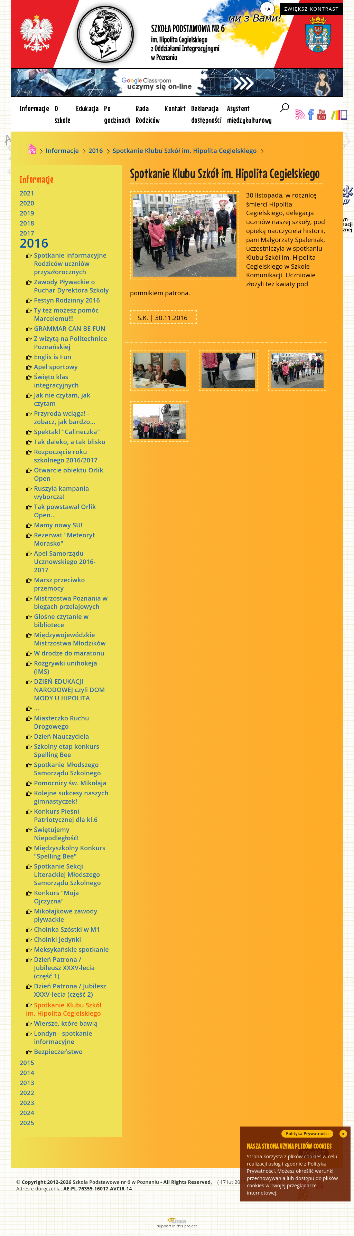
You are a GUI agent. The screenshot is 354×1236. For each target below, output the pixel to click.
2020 (27, 203)
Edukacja (87, 108)
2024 (27, 1113)
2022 (27, 1093)
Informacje (34, 108)
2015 (27, 1062)
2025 (27, 1123)
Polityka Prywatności (307, 1134)
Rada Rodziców (147, 114)
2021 (27, 193)
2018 (27, 223)
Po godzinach (117, 114)
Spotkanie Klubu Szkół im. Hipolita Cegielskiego (185, 150)
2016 (95, 150)
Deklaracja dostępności (206, 114)
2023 (27, 1103)
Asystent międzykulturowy (249, 114)
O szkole (63, 114)
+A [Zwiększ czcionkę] (267, 9)
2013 (27, 1083)
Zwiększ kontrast (311, 9)
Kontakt (175, 108)
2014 (27, 1073)
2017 (27, 233)
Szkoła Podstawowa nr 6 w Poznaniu (116, 1182)
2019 (27, 213)
